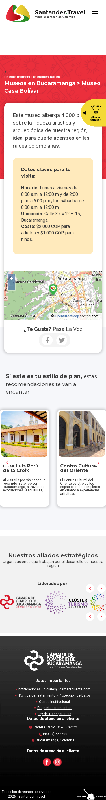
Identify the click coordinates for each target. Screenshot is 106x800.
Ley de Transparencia (54, 714)
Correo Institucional (54, 702)
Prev (7, 462)
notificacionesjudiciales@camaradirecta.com (54, 689)
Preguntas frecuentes (54, 708)
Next (98, 462)
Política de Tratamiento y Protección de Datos (55, 695)
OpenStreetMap (67, 316)
